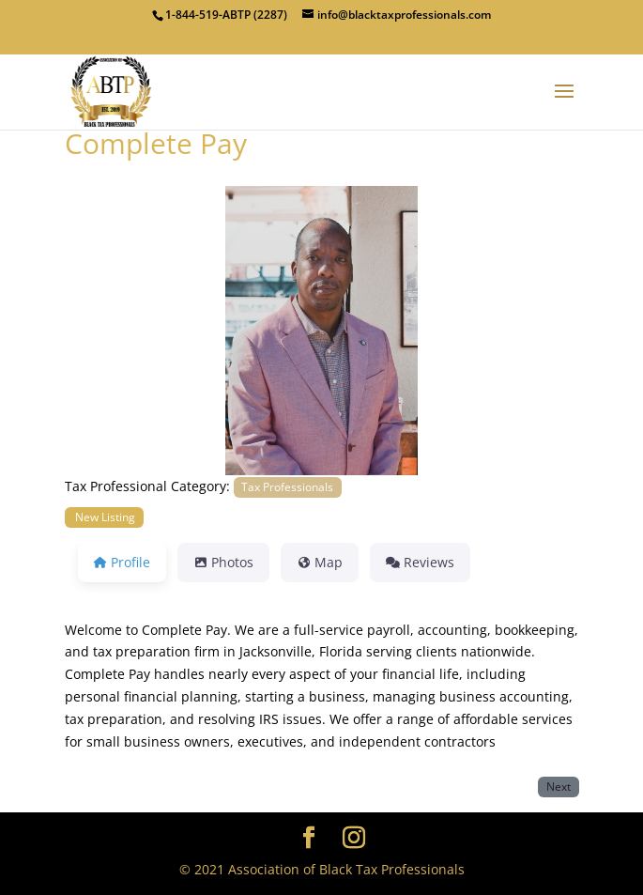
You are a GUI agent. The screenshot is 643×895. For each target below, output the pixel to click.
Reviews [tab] (420, 562)
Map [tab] (320, 562)
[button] (103, 330)
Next (558, 786)
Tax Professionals (287, 486)
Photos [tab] (223, 562)
